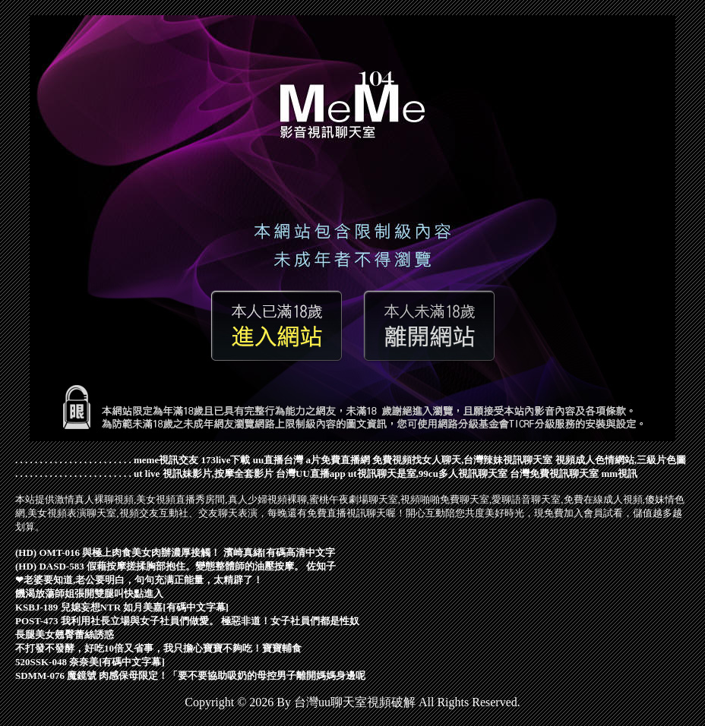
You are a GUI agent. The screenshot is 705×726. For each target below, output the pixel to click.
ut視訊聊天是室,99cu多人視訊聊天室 (427, 473)
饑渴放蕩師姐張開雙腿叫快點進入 (89, 593)
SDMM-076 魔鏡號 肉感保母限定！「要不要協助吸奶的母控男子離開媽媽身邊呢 (190, 675)
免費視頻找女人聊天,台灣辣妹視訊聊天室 (462, 460)
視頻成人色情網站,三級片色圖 (620, 460)
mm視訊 (619, 473)
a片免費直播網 (337, 460)
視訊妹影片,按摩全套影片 (218, 473)
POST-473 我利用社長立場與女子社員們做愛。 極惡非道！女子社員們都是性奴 (187, 621)
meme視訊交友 (166, 460)
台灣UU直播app (311, 473)
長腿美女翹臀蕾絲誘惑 (64, 634)
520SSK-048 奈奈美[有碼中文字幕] (90, 662)
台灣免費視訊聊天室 (554, 473)
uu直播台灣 (278, 460)
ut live (147, 473)
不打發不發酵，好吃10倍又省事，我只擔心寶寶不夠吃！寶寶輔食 (158, 648)
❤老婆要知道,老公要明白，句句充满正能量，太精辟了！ (139, 580)
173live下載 (225, 460)
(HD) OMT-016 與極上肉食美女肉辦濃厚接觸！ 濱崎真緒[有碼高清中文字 (175, 552)
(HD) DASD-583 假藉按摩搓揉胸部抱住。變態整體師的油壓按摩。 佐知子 (175, 566)
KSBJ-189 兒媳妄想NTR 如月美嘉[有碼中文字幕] (122, 607)
